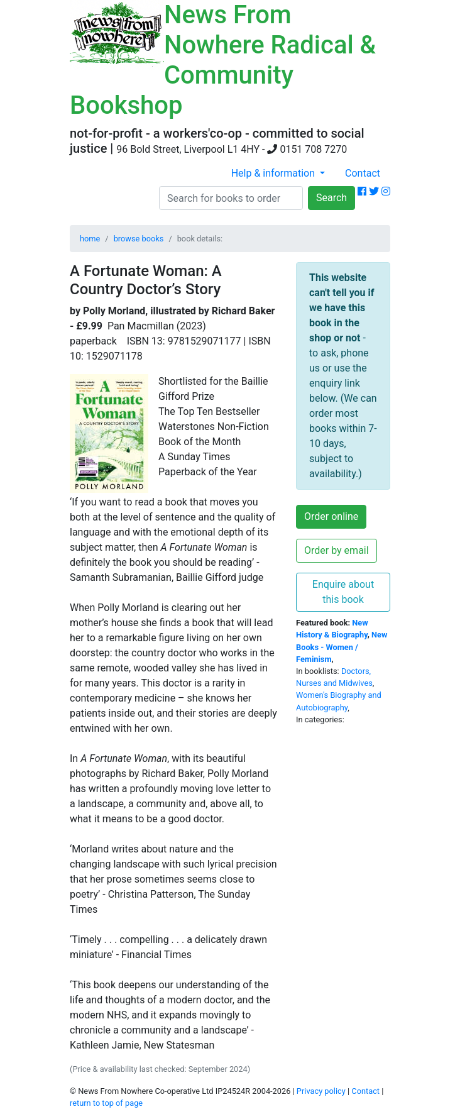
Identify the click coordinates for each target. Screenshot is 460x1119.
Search (331, 198)
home (90, 238)
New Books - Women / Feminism (341, 646)
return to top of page (106, 1103)
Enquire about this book (343, 591)
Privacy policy (321, 1091)
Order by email (336, 550)
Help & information (274, 173)
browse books (139, 238)
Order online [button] (331, 516)
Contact (362, 173)
